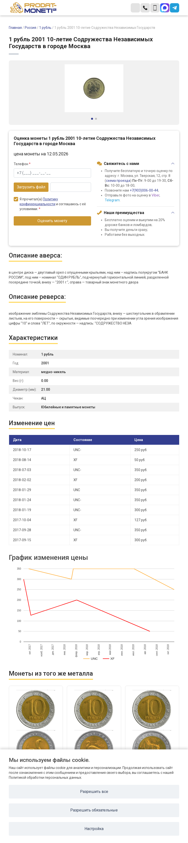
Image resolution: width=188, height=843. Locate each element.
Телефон (22, 164)
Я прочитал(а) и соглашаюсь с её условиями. (50, 204)
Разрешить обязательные (94, 810)
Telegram (112, 200)
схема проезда (118, 181)
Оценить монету (52, 220)
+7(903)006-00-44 (144, 190)
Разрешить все (94, 791)
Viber (155, 195)
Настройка (94, 828)
